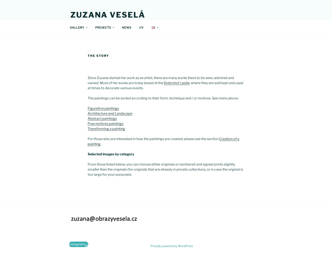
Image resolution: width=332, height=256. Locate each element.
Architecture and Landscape (110, 113)
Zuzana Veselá (107, 14)
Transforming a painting (106, 129)
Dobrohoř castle (177, 83)
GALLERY (79, 27)
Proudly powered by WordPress (172, 246)
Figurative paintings (103, 108)
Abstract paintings (102, 119)
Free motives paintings (105, 124)
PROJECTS (105, 27)
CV (141, 27)
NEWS (126, 27)
